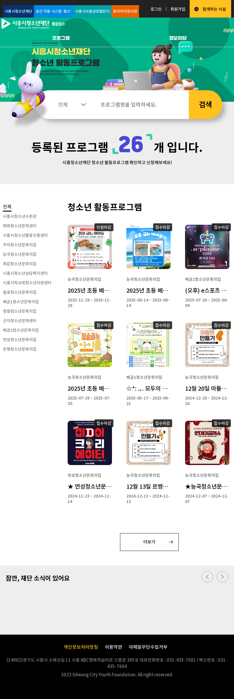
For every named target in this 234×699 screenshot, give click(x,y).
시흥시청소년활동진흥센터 (25, 235)
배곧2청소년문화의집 (21, 330)
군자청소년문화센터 (20, 320)
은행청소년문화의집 (20, 349)
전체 (7, 207)
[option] (117, 60)
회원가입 (177, 9)
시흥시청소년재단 (18, 11)
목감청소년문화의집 (20, 263)
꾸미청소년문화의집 (20, 244)
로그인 (156, 9)
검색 (205, 104)
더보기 (149, 542)
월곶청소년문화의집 (20, 292)
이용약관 (113, 647)
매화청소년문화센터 (20, 225)
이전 (207, 577)
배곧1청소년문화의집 (21, 301)
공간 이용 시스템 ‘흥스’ (54, 11)
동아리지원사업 (125, 11)
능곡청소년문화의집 (20, 254)
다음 (222, 577)
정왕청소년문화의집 (20, 311)
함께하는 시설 (214, 9)
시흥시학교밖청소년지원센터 (27, 282)
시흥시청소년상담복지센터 (25, 273)
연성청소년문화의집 (20, 339)
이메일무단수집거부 (148, 647)
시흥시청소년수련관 (20, 216)
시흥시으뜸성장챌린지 (92, 11)
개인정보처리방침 (81, 647)
